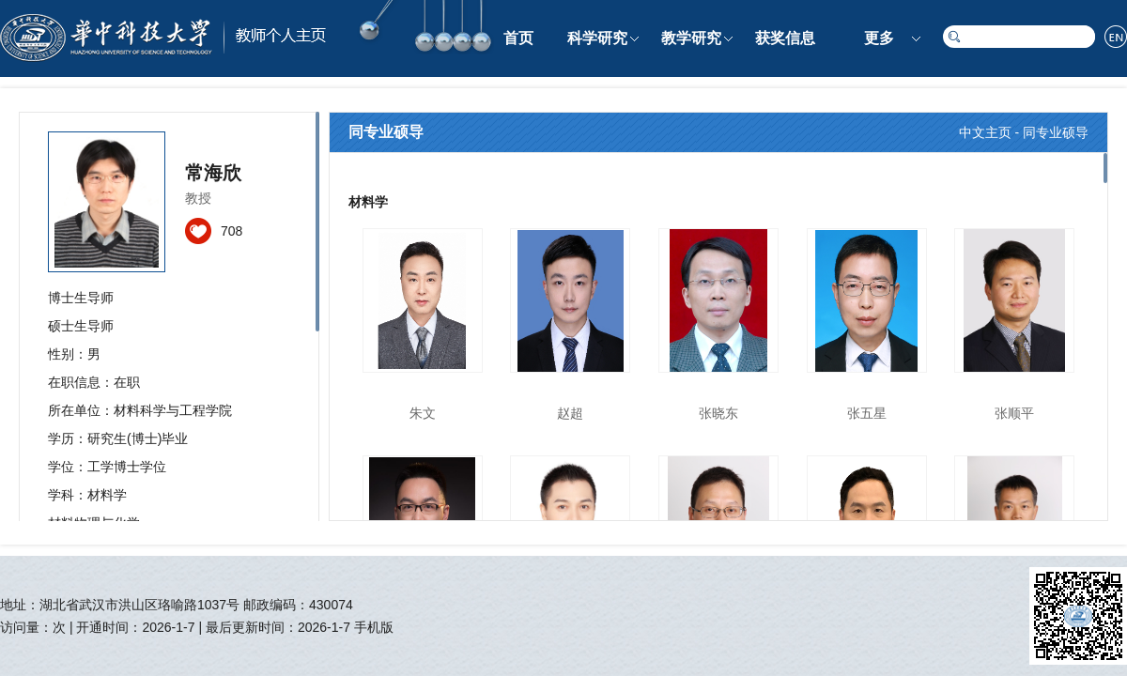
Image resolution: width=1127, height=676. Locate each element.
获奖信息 (785, 38)
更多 (879, 38)
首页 (518, 38)
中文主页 (985, 132)
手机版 (374, 627)
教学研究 (691, 38)
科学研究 (597, 38)
